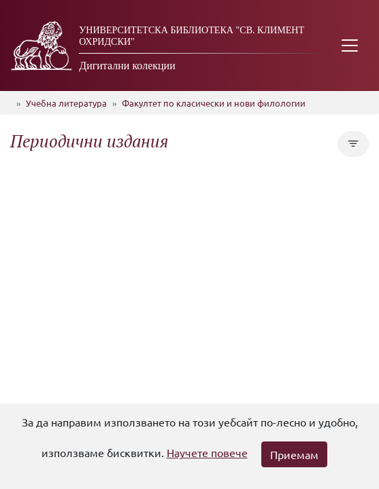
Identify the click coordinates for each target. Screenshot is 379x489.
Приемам (294, 454)
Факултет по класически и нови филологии (214, 103)
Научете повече (207, 452)
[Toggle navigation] (349, 45)
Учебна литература (66, 103)
